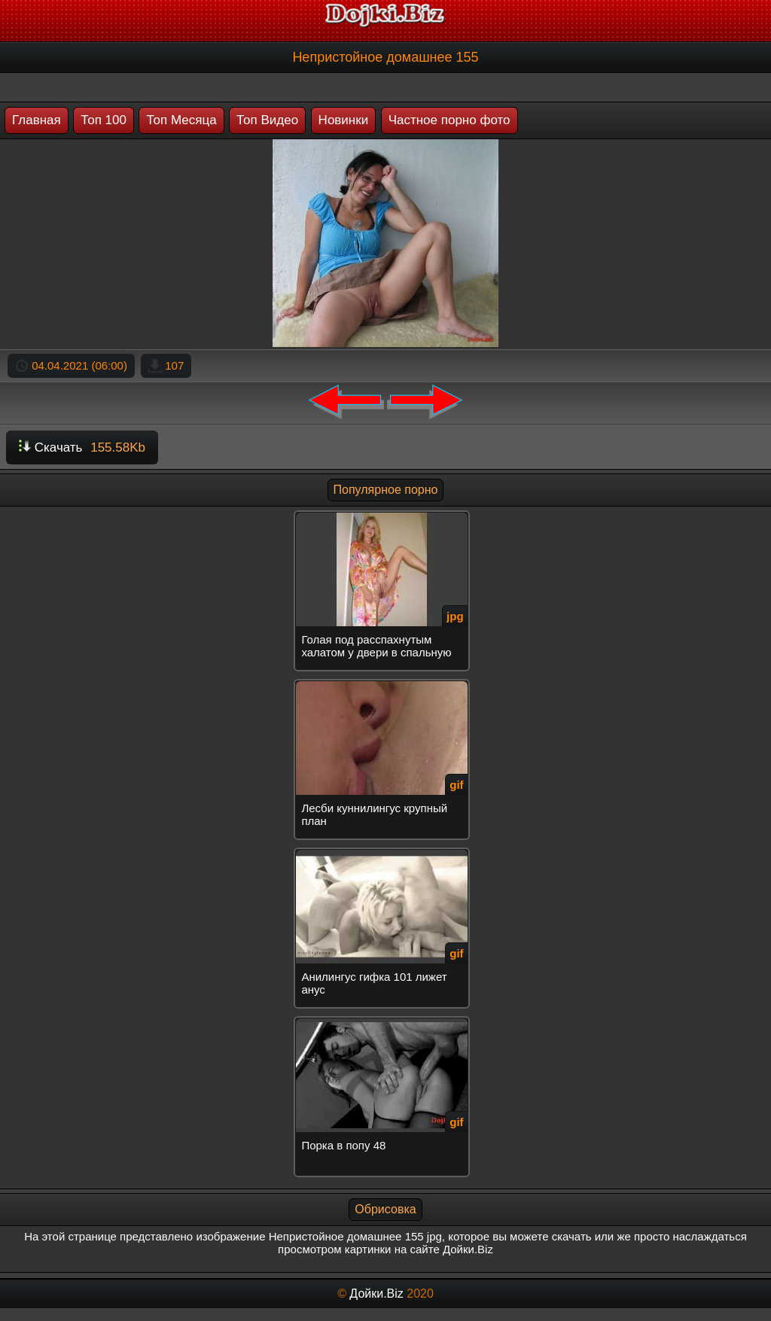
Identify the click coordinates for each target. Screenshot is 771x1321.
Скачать (82, 447)
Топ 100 (103, 120)
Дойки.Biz (376, 1293)
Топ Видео (267, 120)
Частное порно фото (449, 120)
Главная (36, 120)
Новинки (343, 120)
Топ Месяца (181, 120)
